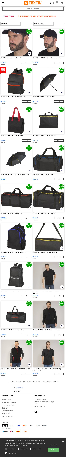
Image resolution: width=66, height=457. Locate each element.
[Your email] (28, 387)
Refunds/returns (7, 411)
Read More (24, 445)
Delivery (5, 408)
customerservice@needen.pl (44, 402)
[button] (50, 3)
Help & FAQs (6, 413)
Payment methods (8, 405)
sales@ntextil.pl (40, 406)
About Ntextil (6, 400)
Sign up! (17, 391)
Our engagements (8, 416)
